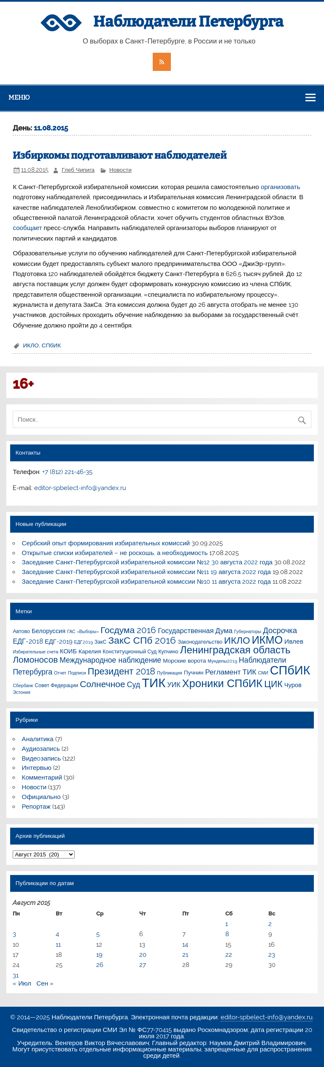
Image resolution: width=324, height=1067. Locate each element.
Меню (19, 97)
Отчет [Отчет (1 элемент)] (60, 672)
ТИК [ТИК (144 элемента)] (153, 682)
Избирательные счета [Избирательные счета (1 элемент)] (35, 651)
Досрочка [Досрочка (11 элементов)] (280, 630)
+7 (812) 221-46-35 (67, 472)
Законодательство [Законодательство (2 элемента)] (200, 642)
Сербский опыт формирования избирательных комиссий (106, 543)
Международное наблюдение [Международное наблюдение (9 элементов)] (110, 659)
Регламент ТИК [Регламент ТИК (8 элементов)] (230, 672)
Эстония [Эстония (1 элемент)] (21, 692)
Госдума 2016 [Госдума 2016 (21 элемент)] (128, 630)
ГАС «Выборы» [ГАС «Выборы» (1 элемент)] (83, 631)
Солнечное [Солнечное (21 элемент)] (102, 684)
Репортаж (36, 806)
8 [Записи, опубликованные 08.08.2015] (227, 934)
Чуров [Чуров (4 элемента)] (293, 684)
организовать (280, 187)
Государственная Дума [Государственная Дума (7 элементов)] (195, 630)
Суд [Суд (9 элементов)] (133, 684)
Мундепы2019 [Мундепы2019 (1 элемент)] (222, 660)
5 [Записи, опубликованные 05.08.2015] (98, 934)
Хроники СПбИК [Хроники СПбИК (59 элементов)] (222, 683)
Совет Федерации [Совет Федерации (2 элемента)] (56, 685)
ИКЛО (30, 345)
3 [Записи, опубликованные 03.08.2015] (14, 934)
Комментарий (42, 777)
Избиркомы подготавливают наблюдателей (120, 155)
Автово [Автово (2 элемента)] (21, 631)
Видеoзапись (41, 758)
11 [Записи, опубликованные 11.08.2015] (58, 944)
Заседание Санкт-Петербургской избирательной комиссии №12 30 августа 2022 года (147, 562)
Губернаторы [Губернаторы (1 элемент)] (247, 631)
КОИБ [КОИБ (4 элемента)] (68, 651)
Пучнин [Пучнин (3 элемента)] (193, 672)
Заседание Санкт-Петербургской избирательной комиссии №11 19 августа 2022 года (146, 572)
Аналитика (38, 739)
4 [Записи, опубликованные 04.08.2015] (57, 934)
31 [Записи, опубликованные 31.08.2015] (16, 975)
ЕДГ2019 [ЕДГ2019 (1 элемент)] (83, 642)
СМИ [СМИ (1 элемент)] (263, 672)
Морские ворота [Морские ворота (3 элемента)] (184, 660)
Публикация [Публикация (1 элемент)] (169, 672)
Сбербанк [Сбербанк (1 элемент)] (23, 685)
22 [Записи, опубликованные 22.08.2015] (228, 955)
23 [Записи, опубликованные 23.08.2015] (271, 955)
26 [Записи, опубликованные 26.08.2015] (99, 965)
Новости (120, 169)
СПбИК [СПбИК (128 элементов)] (290, 670)
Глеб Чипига (78, 169)
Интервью (36, 768)
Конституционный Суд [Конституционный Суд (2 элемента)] (130, 651)
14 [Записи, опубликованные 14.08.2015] (185, 944)
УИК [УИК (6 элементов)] (173, 685)
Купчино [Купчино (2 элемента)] (168, 651)
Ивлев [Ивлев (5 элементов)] (293, 641)
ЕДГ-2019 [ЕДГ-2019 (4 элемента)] (59, 641)
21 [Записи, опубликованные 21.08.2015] (185, 955)
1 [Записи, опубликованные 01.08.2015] (226, 924)
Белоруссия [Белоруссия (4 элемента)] (48, 630)
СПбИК (51, 345)
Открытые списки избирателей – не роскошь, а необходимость (115, 553)
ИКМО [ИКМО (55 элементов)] (267, 640)
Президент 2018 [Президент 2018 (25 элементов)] (121, 671)
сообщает (27, 228)
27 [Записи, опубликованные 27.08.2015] (142, 965)
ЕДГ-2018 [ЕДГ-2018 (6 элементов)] (28, 641)
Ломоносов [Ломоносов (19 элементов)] (35, 660)
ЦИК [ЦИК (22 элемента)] (273, 684)
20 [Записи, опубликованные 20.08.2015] (142, 955)
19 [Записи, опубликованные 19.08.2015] (99, 955)
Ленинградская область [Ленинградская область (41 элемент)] (235, 650)
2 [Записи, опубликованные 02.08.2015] (270, 924)
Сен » (45, 983)
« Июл (22, 983)
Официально (41, 797)
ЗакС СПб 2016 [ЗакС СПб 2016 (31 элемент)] (142, 640)
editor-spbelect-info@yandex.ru (80, 488)
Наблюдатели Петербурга (188, 21)
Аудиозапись (41, 749)
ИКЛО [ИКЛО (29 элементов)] (237, 640)
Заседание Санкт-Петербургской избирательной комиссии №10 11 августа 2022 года (146, 581)
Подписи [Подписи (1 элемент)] (77, 672)
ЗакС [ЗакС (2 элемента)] (100, 642)
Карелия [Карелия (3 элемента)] (89, 651)
